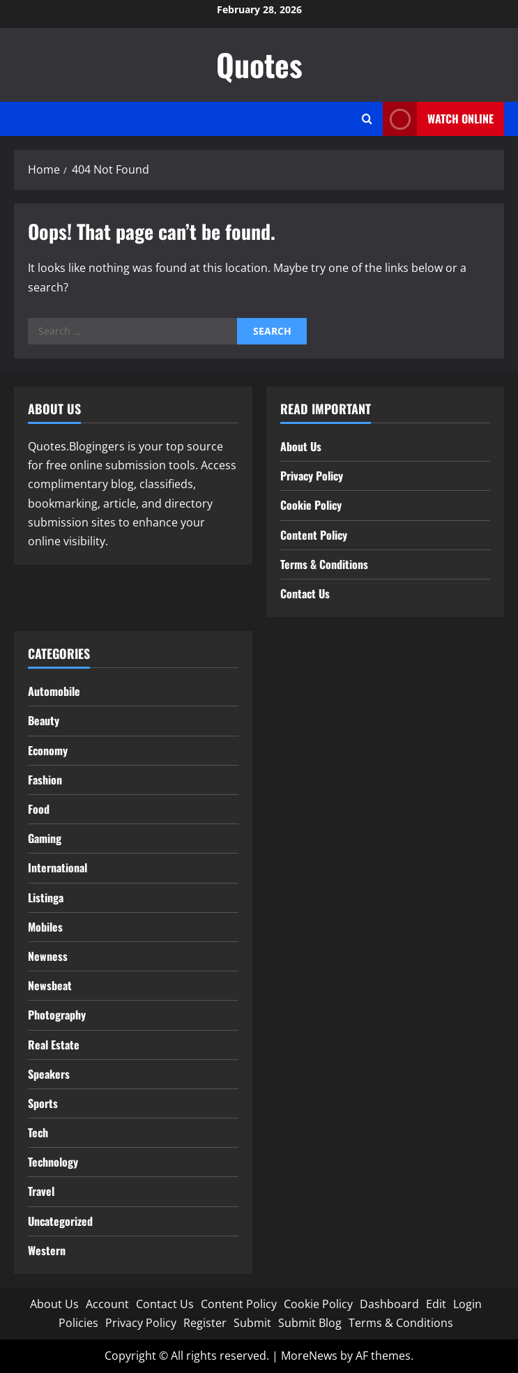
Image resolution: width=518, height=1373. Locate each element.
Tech (38, 1132)
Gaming (44, 838)
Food (38, 809)
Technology (53, 1161)
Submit (252, 1322)
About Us (300, 446)
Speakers (49, 1073)
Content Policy (313, 534)
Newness (48, 956)
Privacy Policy (311, 475)
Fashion (45, 779)
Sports (43, 1103)
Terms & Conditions (324, 564)
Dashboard (389, 1304)
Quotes (259, 64)
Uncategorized (60, 1221)
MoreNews (309, 1355)
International (57, 867)
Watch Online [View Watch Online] (438, 119)
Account (107, 1304)
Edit (436, 1304)
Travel (41, 1191)
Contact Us (305, 593)
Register (205, 1322)
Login (467, 1304)
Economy (48, 750)
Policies (78, 1322)
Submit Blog (310, 1322)
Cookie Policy (311, 504)
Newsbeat (50, 985)
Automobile (54, 691)
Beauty (43, 720)
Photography (57, 1014)
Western (47, 1250)
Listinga (45, 897)
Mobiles (45, 926)
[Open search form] (367, 118)
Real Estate (53, 1044)
